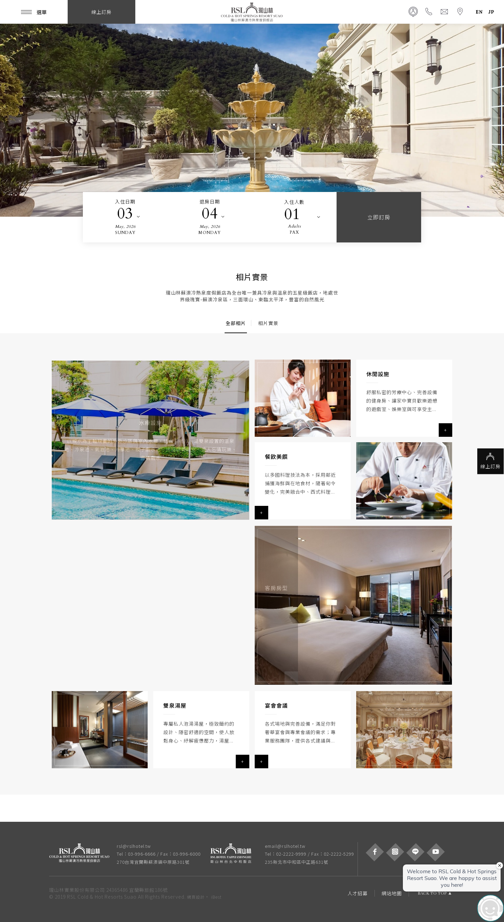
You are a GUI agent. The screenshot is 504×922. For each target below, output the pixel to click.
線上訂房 (489, 461)
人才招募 (357, 893)
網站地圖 (392, 893)
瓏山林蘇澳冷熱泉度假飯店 (252, 12)
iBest (216, 897)
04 (210, 214)
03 (125, 214)
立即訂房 (378, 217)
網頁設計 (196, 897)
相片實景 (268, 323)
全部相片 (236, 323)
